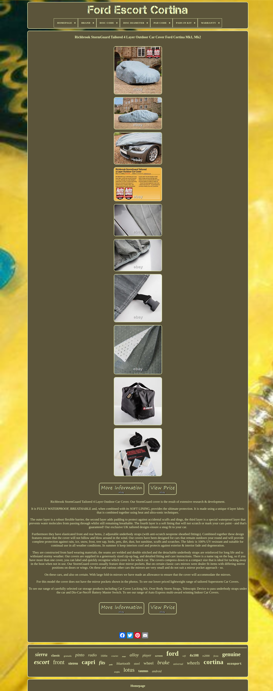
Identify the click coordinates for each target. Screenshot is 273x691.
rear (124, 656)
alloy (134, 654)
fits (102, 662)
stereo (73, 663)
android (156, 671)
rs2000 (206, 655)
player (146, 655)
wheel (149, 663)
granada (68, 655)
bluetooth (123, 663)
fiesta (215, 656)
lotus (129, 670)
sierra (41, 654)
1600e (104, 655)
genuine (231, 654)
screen (159, 655)
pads (111, 665)
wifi (184, 656)
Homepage (138, 686)
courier (114, 655)
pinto (79, 655)
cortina (213, 661)
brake (163, 662)
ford (172, 653)
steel (137, 663)
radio (92, 655)
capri (88, 662)
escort (41, 662)
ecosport (234, 664)
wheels (193, 662)
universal (178, 664)
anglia (117, 672)
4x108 (194, 655)
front (59, 662)
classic (55, 655)
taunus (143, 671)
